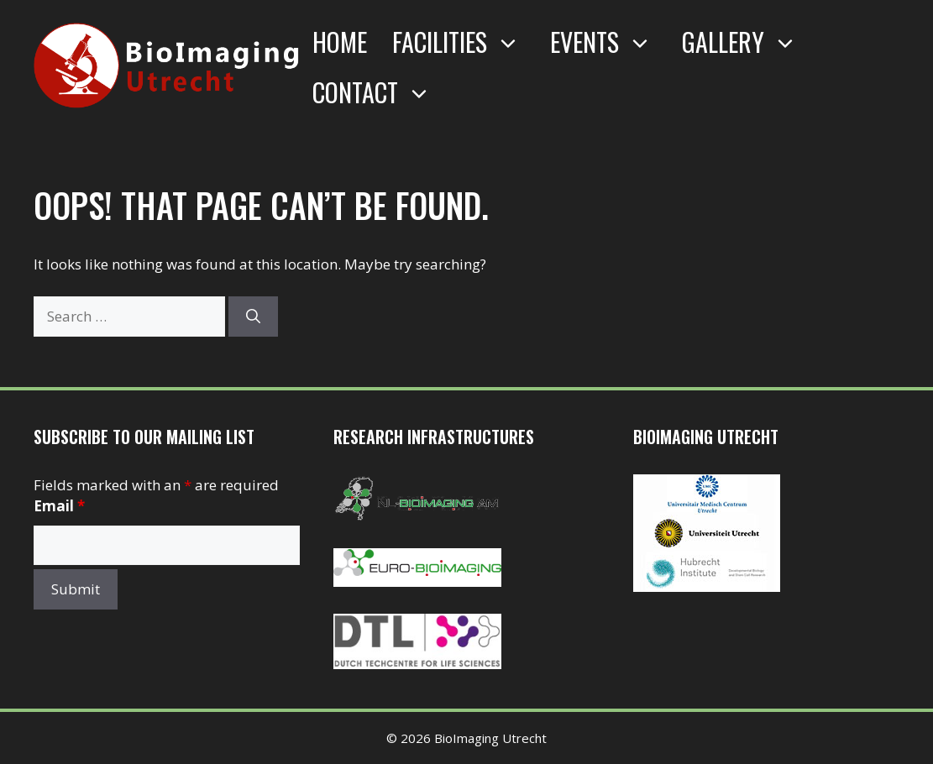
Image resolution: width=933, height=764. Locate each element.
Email (59, 505)
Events (609, 42)
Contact (380, 92)
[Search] (253, 316)
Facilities (464, 42)
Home (339, 41)
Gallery (748, 42)
